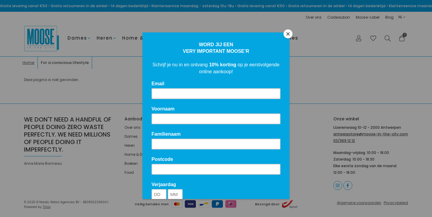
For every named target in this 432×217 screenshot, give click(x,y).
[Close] (288, 33)
